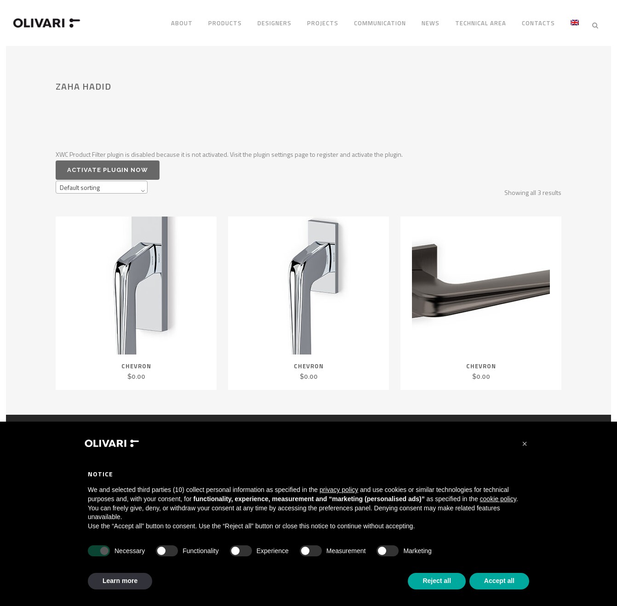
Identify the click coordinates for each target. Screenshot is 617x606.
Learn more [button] (120, 580)
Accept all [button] (499, 580)
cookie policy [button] (498, 499)
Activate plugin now (107, 165)
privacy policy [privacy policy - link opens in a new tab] (339, 489)
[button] (524, 443)
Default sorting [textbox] (80, 183)
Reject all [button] (437, 580)
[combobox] (102, 183)
